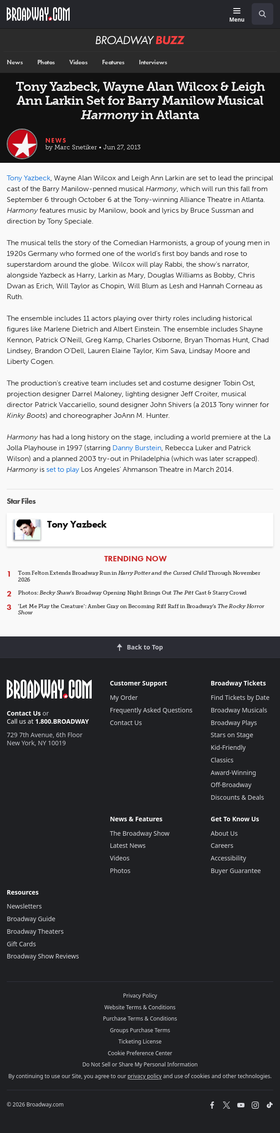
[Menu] (236, 15)
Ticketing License (140, 1041)
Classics (222, 760)
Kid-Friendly (228, 747)
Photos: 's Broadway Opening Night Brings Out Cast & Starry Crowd (132, 593)
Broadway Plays (234, 722)
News (14, 62)
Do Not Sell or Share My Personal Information (140, 1064)
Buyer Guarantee (236, 870)
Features (113, 62)
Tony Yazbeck (28, 178)
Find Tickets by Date (240, 697)
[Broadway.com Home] (38, 14)
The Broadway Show (139, 833)
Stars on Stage (232, 734)
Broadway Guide (31, 918)
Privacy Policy (140, 995)
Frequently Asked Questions (151, 710)
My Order (124, 697)
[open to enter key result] (262, 14)
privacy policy (145, 1076)
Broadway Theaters (35, 931)
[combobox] (258, 14)
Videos (78, 62)
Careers (222, 845)
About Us (224, 833)
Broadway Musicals (239, 710)
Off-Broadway (231, 784)
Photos (46, 62)
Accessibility (228, 858)
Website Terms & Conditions (139, 1007)
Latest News (128, 845)
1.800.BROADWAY (62, 721)
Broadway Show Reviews (43, 956)
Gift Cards (21, 944)
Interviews (153, 62)
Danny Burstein (136, 447)
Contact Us (24, 713)
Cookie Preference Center (140, 1053)
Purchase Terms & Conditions (140, 1018)
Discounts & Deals (237, 797)
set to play (62, 469)
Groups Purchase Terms (140, 1030)
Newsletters (24, 906)
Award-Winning (233, 772)
